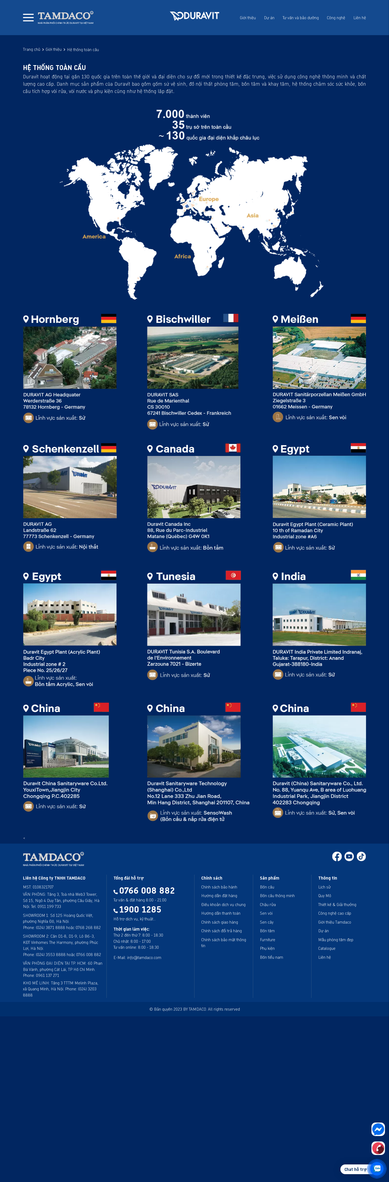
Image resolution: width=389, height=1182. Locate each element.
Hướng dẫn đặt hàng (219, 895)
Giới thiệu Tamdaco (334, 922)
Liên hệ (359, 17)
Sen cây (266, 922)
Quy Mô (324, 895)
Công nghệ (336, 17)
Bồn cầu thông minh (277, 895)
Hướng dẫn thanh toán (220, 913)
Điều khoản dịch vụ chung (223, 904)
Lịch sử (324, 886)
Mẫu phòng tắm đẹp (335, 939)
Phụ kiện (267, 948)
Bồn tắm (267, 930)
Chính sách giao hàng (219, 922)
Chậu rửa (268, 904)
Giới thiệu (248, 17)
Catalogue (327, 948)
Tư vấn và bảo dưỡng (301, 17)
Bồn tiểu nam (271, 957)
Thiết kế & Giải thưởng (337, 904)
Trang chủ (31, 49)
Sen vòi (266, 913)
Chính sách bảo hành (219, 886)
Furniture (267, 939)
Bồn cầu (267, 886)
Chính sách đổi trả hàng (221, 930)
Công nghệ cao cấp (334, 913)
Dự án (269, 17)
